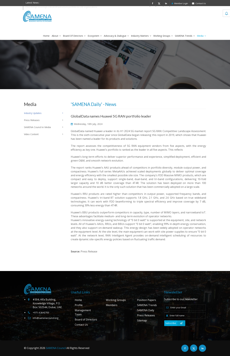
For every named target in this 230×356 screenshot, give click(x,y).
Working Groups (163, 35)
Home (46, 35)
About (56, 35)
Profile (79, 305)
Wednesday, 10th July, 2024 (86, 123)
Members (111, 305)
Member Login (180, 3)
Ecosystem (95, 35)
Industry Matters (141, 35)
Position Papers (146, 300)
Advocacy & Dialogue (116, 35)
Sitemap (142, 320)
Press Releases (146, 315)
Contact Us (199, 3)
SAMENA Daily (145, 310)
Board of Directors (74, 35)
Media (201, 35)
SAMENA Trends (185, 35)
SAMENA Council (56, 348)
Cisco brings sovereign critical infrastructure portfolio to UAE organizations (61, 7)
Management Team (83, 312)
